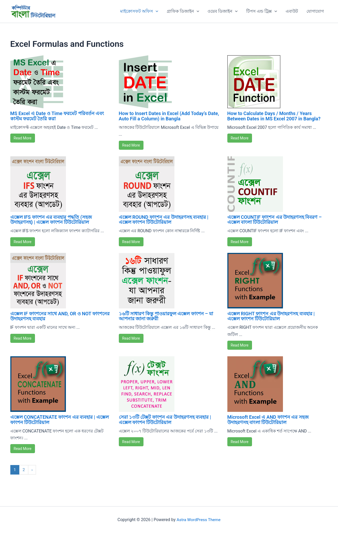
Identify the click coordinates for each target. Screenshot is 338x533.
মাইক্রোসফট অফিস (139, 11)
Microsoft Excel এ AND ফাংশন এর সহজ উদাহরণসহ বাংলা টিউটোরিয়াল (268, 419)
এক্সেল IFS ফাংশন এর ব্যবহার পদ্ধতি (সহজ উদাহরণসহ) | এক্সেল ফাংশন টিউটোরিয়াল (51, 219)
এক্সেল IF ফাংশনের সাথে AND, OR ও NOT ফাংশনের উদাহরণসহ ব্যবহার (60, 316)
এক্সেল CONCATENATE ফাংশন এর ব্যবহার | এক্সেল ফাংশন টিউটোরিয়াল (59, 419)
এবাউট (292, 11)
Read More (22, 138)
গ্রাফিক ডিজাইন (183, 11)
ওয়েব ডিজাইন (223, 11)
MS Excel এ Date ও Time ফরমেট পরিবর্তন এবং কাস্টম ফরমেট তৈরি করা (57, 116)
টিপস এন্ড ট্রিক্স (261, 11)
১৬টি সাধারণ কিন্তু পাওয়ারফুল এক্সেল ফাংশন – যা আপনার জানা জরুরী (166, 316)
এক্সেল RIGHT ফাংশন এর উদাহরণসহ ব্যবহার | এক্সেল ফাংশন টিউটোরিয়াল (271, 316)
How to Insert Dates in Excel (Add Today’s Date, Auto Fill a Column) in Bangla (169, 116)
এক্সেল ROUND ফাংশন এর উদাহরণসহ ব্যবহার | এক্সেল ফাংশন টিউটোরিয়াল (163, 219)
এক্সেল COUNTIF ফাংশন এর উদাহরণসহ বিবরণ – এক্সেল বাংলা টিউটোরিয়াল (274, 219)
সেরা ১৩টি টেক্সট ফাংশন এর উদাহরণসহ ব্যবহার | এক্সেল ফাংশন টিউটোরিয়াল (165, 419)
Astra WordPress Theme (198, 519)
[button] (155, 11)
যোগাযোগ (315, 11)
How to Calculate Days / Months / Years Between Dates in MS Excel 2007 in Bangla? (274, 116)
